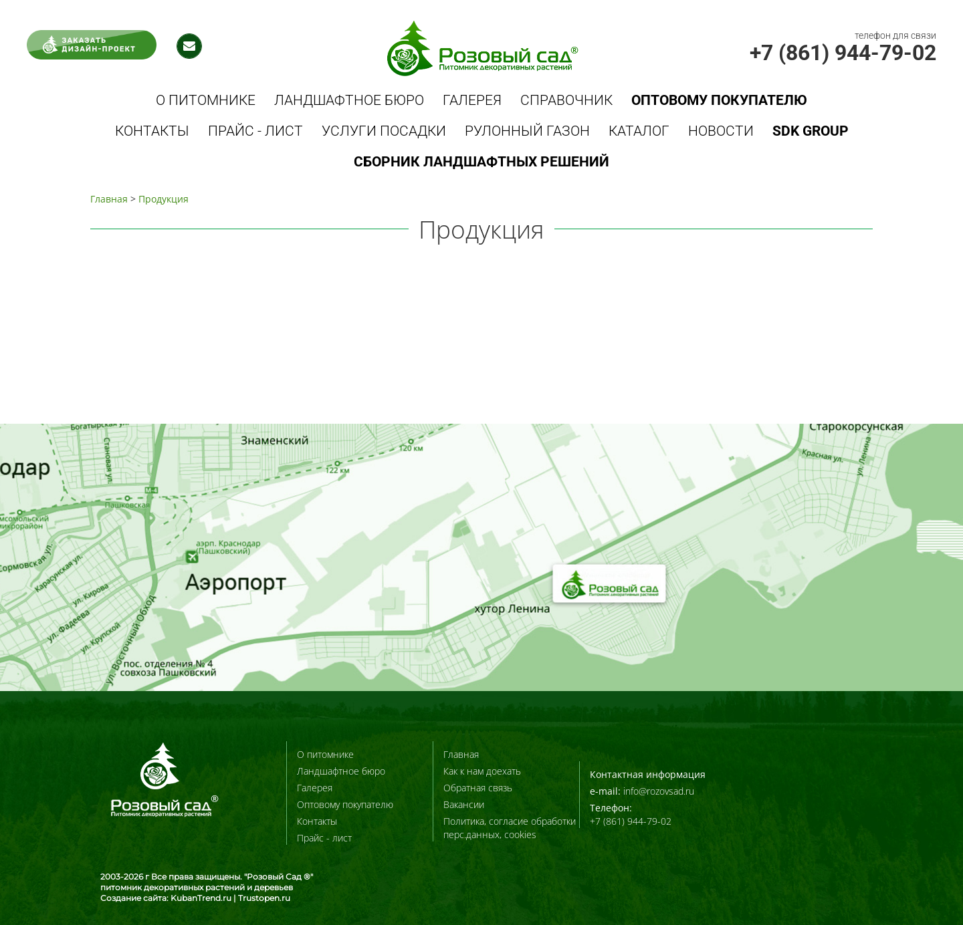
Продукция (163, 198)
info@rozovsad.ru (658, 791)
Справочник (566, 100)
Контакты (152, 131)
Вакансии (463, 804)
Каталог (639, 131)
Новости (721, 131)
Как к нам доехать (482, 771)
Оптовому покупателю (345, 804)
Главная (109, 198)
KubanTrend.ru (201, 898)
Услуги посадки (384, 131)
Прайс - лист (255, 131)
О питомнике (205, 100)
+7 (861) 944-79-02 (843, 52)
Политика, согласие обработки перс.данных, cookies (509, 828)
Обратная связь (477, 787)
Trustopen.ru (264, 898)
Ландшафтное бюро (349, 100)
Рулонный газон (527, 131)
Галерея (472, 100)
